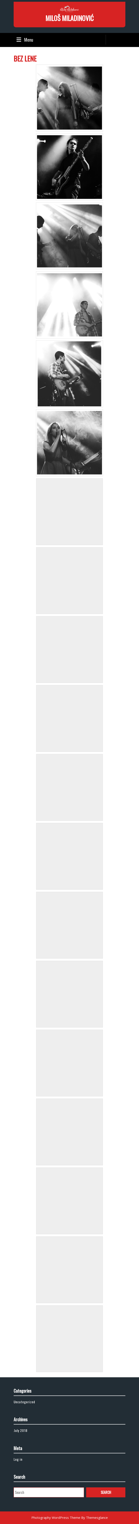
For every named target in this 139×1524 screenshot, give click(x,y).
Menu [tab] (24, 39)
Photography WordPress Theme (55, 1517)
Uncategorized (24, 1401)
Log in (18, 1459)
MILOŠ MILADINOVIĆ (69, 18)
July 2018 (20, 1430)
